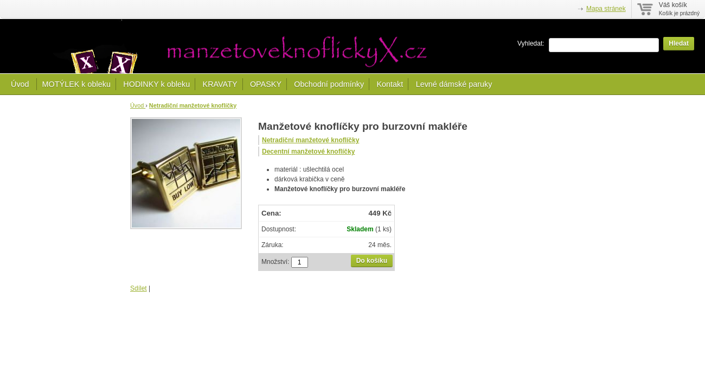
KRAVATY (220, 84)
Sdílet (138, 288)
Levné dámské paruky (454, 84)
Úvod (21, 84)
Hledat (679, 43)
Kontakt (389, 84)
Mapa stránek (606, 8)
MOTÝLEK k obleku (76, 84)
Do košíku (371, 260)
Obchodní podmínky (329, 84)
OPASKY (265, 84)
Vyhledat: (530, 43)
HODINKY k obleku (156, 84)
